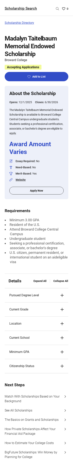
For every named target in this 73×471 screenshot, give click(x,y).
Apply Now (36, 190)
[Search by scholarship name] (57, 9)
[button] (36, 295)
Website (21, 179)
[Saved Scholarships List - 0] (65, 8)
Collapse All (60, 281)
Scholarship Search (21, 8)
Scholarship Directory (19, 23)
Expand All (40, 281)
